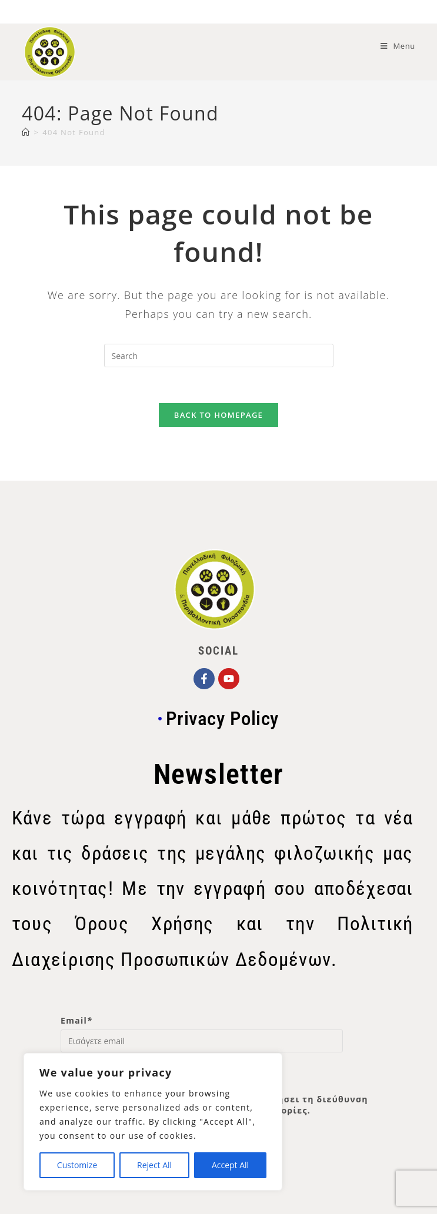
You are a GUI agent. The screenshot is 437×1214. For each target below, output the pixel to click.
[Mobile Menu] (398, 46)
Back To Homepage (218, 415)
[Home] (26, 132)
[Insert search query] (218, 355)
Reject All (154, 1165)
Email (76, 1020)
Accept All (230, 1165)
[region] (153, 1121)
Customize (77, 1165)
